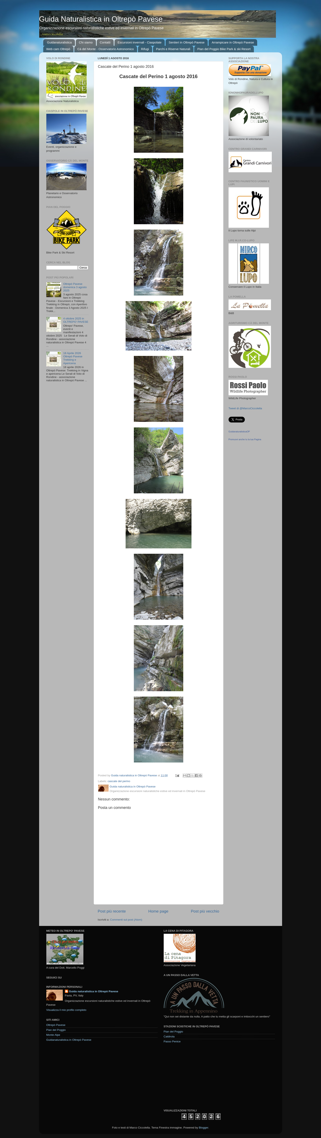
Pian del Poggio (56, 1029)
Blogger (203, 1127)
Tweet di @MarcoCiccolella (245, 408)
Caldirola (169, 1036)
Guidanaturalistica (59, 42)
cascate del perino (119, 781)
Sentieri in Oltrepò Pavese (186, 42)
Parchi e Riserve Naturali (173, 49)
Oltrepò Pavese (55, 1025)
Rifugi (145, 49)
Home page (158, 911)
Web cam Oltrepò (58, 49)
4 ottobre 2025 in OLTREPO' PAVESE (75, 320)
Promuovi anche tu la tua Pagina (245, 439)
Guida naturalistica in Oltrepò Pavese (93, 991)
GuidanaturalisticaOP (239, 431)
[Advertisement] (194, 1076)
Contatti (105, 42)
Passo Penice (172, 1041)
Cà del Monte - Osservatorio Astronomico (105, 49)
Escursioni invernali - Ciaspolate (139, 42)
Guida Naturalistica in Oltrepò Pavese (101, 19)
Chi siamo (86, 42)
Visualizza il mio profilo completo (66, 1009)
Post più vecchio (205, 911)
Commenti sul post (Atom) (126, 919)
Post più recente (112, 911)
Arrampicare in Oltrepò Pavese (233, 42)
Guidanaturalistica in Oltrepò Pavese (68, 1039)
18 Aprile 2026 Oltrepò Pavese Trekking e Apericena (72, 358)
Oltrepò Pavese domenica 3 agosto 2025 (75, 287)
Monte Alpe (53, 1034)
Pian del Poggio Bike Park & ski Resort (223, 49)
